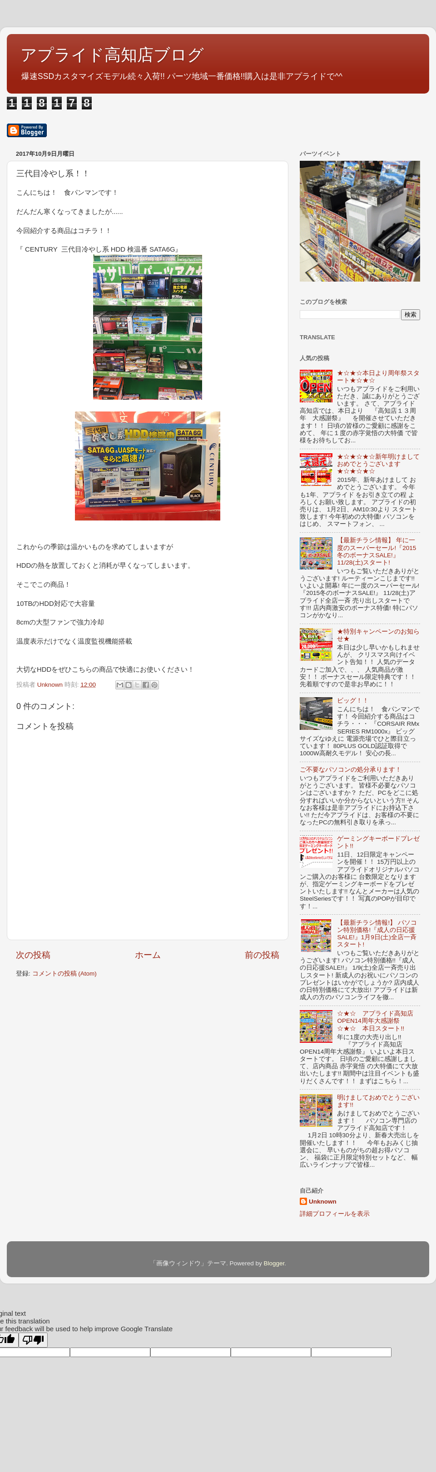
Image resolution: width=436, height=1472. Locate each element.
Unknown (323, 1201)
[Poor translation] (33, 1340)
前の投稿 (262, 955)
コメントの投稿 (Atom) (64, 973)
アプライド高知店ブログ (112, 54)
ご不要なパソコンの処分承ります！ (350, 769)
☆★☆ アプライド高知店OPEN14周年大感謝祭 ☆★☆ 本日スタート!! (375, 1020)
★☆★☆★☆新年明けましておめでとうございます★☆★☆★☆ (378, 464)
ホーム (148, 955)
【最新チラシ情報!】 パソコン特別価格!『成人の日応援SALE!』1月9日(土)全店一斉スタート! (377, 933)
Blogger (273, 1263)
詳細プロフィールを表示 (335, 1213)
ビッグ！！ (353, 700)
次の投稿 (33, 955)
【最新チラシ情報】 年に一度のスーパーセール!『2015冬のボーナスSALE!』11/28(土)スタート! (376, 551)
